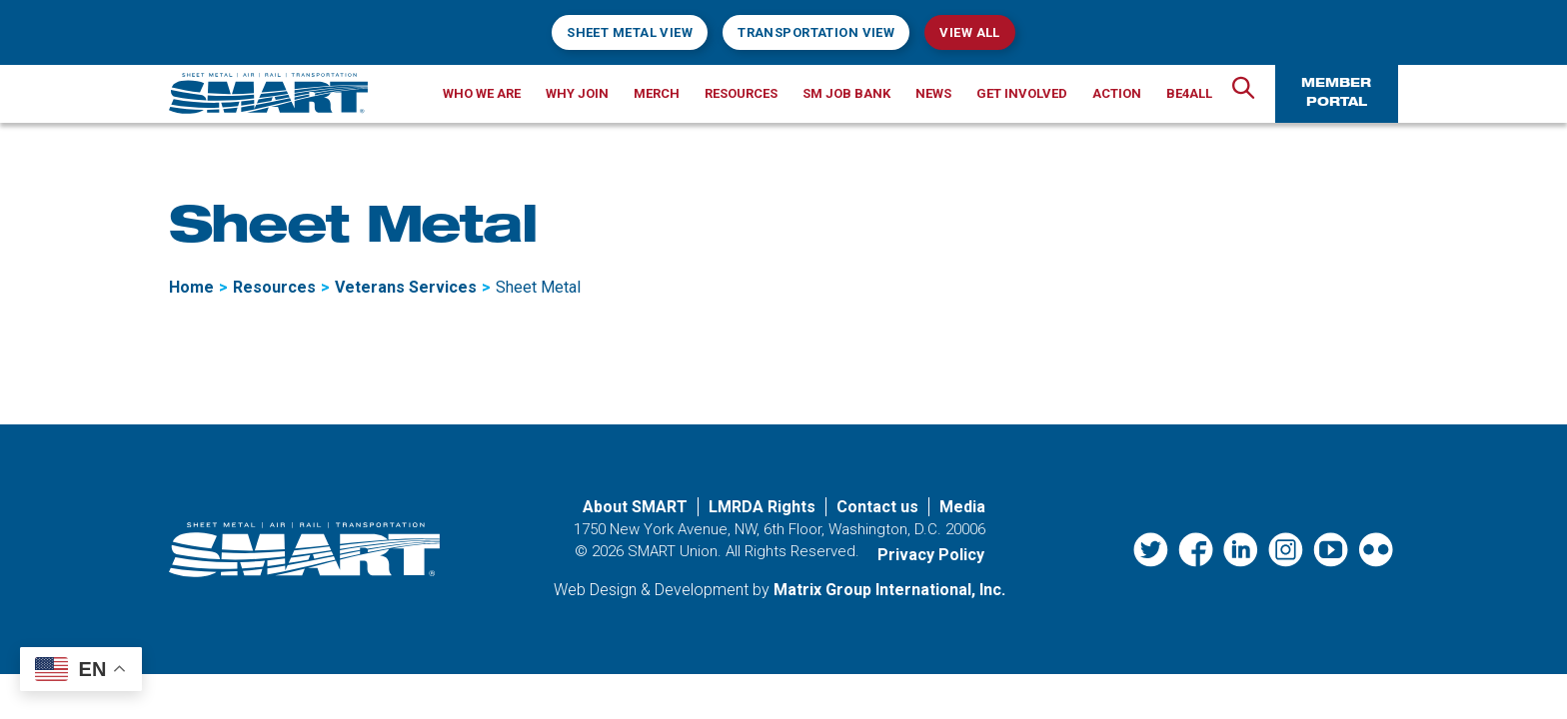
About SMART (635, 506)
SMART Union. (675, 551)
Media (962, 506)
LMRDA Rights (762, 506)
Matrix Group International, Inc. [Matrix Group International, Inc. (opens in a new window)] (889, 589)
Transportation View (816, 32)
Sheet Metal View (630, 32)
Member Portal (1336, 93)
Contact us (877, 506)
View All (969, 32)
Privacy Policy (930, 554)
